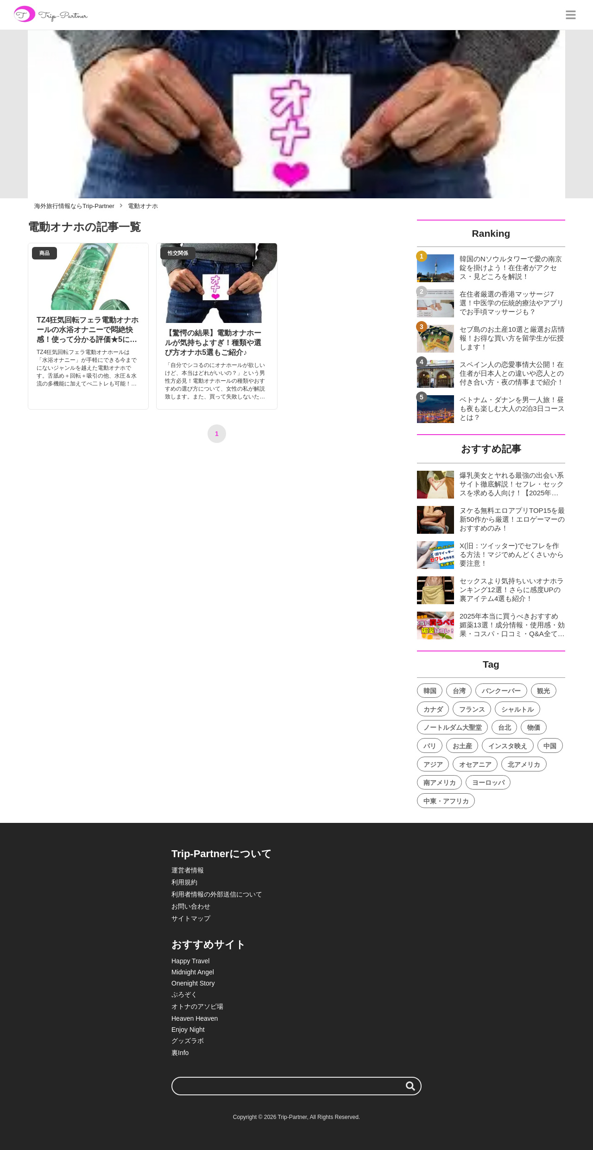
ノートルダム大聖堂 (452, 727)
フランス (472, 709)
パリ (429, 746)
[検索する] (410, 1086)
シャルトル (517, 709)
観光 (543, 691)
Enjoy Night (188, 1029)
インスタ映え (507, 746)
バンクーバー (501, 691)
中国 (549, 746)
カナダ (433, 709)
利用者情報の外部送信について (216, 894)
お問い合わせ (190, 906)
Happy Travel (190, 961)
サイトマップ (190, 918)
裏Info (180, 1052)
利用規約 (184, 882)
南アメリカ (439, 782)
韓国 (429, 691)
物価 (533, 727)
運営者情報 (187, 870)
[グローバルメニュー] (571, 15)
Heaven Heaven (194, 1018)
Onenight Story (192, 983)
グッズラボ (187, 1040)
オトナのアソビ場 (197, 1006)
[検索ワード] (296, 1086)
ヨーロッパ (488, 782)
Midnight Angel (192, 972)
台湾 (459, 691)
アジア (433, 764)
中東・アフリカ (446, 801)
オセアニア (475, 764)
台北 (504, 727)
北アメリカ (524, 764)
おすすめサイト (208, 944)
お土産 (462, 746)
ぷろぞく (184, 994)
